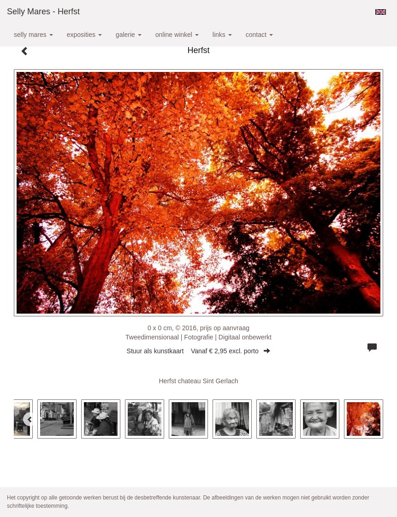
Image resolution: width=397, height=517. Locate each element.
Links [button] (222, 34)
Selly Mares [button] (33, 34)
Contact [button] (259, 34)
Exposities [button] (84, 34)
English (380, 12)
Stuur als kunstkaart (199, 351)
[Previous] (30, 419)
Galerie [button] (129, 34)
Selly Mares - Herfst (43, 11)
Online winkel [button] (177, 34)
